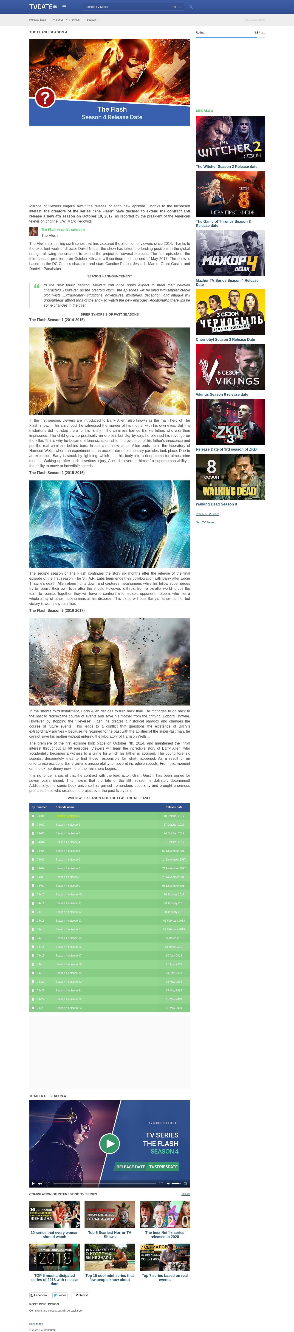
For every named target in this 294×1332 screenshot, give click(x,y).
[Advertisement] (68, 165)
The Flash (63, 229)
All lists (185, 1194)
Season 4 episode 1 (68, 816)
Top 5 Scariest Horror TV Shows (109, 1235)
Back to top (36, 1324)
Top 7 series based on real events (165, 1278)
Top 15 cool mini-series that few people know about (109, 1278)
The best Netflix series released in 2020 (164, 1235)
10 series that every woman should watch (54, 1235)
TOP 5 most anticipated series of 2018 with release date (54, 1280)
